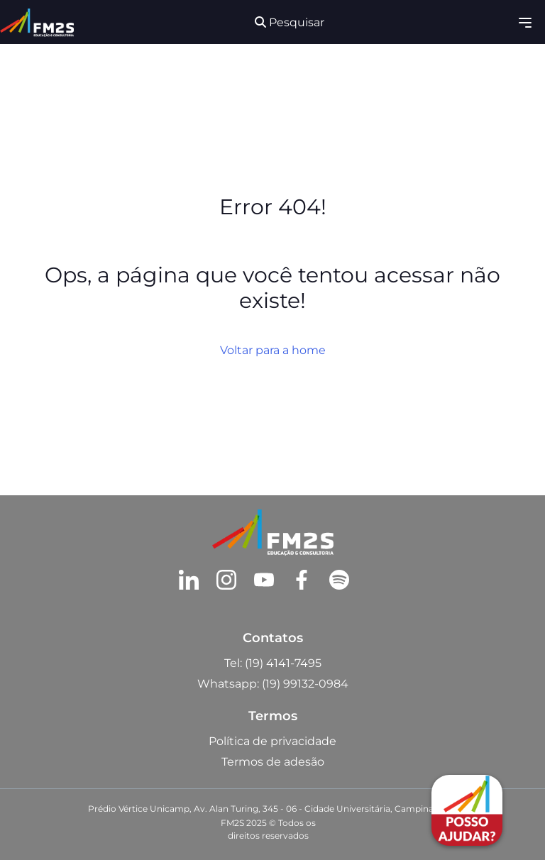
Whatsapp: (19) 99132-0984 (272, 683)
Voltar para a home (273, 350)
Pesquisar (289, 22)
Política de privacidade (272, 741)
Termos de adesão (272, 761)
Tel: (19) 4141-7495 (272, 663)
